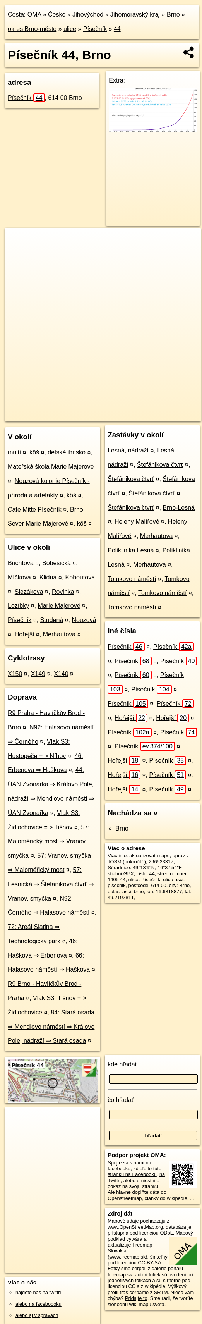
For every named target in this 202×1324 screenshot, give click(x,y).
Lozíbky (18, 605)
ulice (69, 29)
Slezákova (29, 591)
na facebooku (129, 1165)
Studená (51, 620)
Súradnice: (119, 867)
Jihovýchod (87, 14)
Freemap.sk (106, 415)
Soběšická (56, 563)
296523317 (161, 862)
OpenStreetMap (66, 415)
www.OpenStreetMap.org (135, 1227)
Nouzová (84, 620)
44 (117, 29)
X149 (38, 674)
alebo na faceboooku (38, 1304)
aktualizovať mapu (149, 855)
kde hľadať (122, 1064)
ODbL (166, 1233)
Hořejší (24, 634)
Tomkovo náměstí (132, 579)
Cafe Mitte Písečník (35, 509)
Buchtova (21, 563)
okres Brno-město (32, 29)
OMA (34, 14)
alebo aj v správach (36, 1315)
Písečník (95, 29)
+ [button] (18, 241)
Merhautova (59, 634)
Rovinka (63, 591)
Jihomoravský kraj (135, 14)
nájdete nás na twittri (38, 1292)
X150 (15, 674)
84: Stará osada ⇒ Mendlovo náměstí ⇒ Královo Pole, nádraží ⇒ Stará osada (51, 1026)
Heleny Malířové (137, 521)
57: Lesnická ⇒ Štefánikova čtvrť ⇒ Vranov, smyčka (51, 884)
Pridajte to (136, 1298)
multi (14, 452)
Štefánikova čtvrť (160, 464)
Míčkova (19, 577)
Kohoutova (80, 577)
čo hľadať (121, 1100)
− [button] (18, 253)
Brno (173, 14)
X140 (61, 674)
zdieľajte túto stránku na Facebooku (134, 1171)
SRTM (161, 1292)
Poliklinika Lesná (131, 550)
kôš (34, 452)
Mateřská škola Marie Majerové (51, 466)
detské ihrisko (67, 452)
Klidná (47, 577)
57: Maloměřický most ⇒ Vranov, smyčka (49, 841)
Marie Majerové (59, 605)
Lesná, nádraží (128, 450)
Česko (56, 14)
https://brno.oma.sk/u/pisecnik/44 (165, 415)
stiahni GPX (121, 874)
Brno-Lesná (179, 507)
